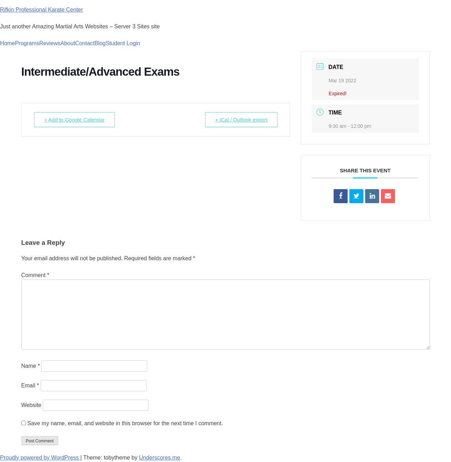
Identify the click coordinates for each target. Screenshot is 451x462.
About (68, 43)
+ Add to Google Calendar (74, 120)
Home (7, 43)
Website (31, 405)
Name (30, 366)
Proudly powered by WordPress (40, 458)
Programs (27, 43)
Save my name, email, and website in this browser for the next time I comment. (125, 423)
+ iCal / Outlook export (241, 120)
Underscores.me (159, 458)
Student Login (123, 43)
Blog (99, 43)
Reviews (49, 43)
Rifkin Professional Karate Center (41, 10)
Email (30, 385)
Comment (35, 275)
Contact (84, 43)
